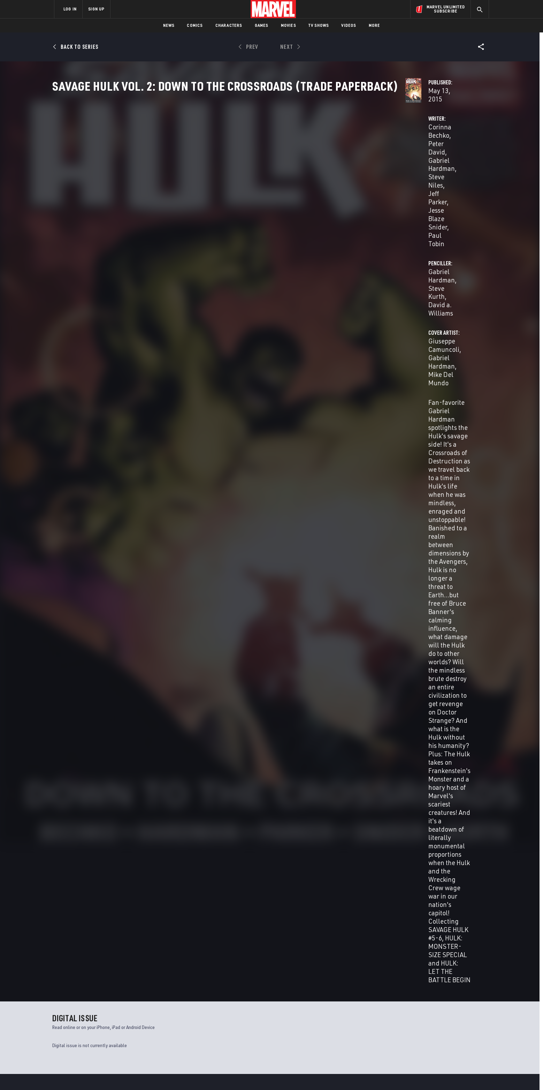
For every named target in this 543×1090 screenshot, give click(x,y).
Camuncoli (92, 763)
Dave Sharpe (302, 537)
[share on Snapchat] (424, 1029)
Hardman (74, 763)
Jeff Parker (233, 173)
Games (261, 25)
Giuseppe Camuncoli (212, 209)
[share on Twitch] (463, 1029)
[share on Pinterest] (444, 1029)
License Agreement (348, 1073)
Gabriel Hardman (292, 164)
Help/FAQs (122, 1007)
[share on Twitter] (424, 1014)
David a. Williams (437, 164)
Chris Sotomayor (218, 527)
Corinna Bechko (205, 164)
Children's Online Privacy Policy (294, 1073)
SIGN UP (96, 9)
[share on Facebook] (406, 1014)
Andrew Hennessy (269, 510)
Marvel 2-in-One (71, 933)
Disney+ (186, 1007)
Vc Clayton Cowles (240, 537)
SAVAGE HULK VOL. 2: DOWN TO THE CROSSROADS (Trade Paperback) (88, 751)
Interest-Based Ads (391, 1073)
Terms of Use (107, 1073)
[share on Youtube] (405, 1029)
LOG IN (70, 9)
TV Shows (318, 25)
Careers (120, 1017)
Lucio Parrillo (296, 520)
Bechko (58, 763)
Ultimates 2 (396, 933)
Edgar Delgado (428, 510)
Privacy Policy (139, 1073)
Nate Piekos (274, 537)
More (374, 25)
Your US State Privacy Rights (185, 1073)
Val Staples (250, 527)
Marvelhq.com (194, 1017)
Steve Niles (199, 173)
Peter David (248, 164)
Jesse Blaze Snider (278, 173)
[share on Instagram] (444, 1014)
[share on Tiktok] (405, 1043)
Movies (288, 25)
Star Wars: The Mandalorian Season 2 (316, 933)
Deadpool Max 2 (180, 933)
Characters (228, 25)
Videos (348, 25)
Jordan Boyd (234, 520)
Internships (124, 1027)
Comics (194, 25)
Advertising (191, 997)
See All (474, 603)
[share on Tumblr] (463, 1014)
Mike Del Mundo (366, 490)
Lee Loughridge (264, 520)
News (169, 25)
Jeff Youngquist (232, 547)
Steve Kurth (393, 164)
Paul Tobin (306, 490)
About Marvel (126, 997)
